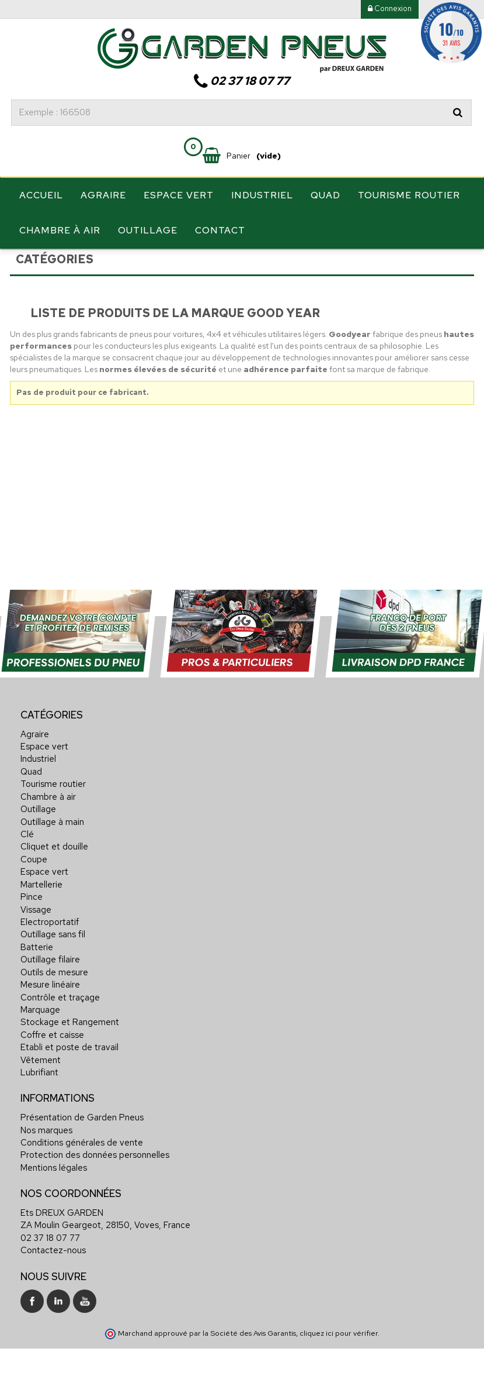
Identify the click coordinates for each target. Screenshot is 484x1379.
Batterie (36, 979)
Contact (220, 230)
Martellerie (41, 916)
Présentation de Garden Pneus (82, 1149)
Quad (325, 195)
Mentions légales (53, 1199)
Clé (27, 866)
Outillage (147, 230)
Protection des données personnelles (94, 1186)
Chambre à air (59, 230)
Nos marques (46, 1161)
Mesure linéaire (50, 1016)
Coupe (33, 891)
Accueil (41, 195)
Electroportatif (49, 954)
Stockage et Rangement (69, 1054)
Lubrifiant (39, 1104)
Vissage (35, 941)
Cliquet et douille (54, 878)
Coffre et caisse (52, 1066)
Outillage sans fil (52, 966)
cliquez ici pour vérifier (339, 1365)
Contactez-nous (53, 1282)
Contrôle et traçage (60, 1028)
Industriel (262, 195)
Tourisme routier (409, 195)
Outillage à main (52, 853)
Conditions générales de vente (81, 1174)
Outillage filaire (50, 991)
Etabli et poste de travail (69, 1079)
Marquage (40, 1041)
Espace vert (179, 195)
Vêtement (40, 1091)
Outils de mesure (54, 1004)
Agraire (103, 195)
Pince (31, 928)
